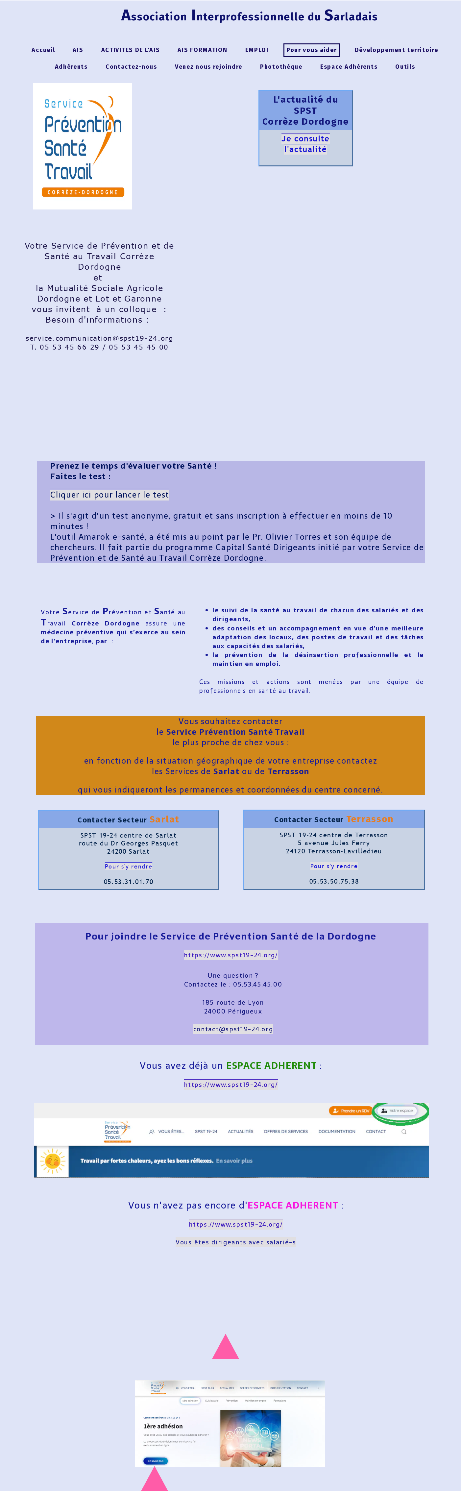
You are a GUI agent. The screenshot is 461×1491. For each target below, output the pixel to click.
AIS (78, 50)
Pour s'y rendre (128, 866)
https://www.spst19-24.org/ (231, 1085)
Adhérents (71, 66)
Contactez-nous (131, 66)
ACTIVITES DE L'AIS (130, 50)
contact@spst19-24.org (233, 1029)
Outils (405, 66)
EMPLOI (257, 50)
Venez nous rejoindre (208, 66)
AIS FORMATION (202, 50)
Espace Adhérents (348, 66)
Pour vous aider (311, 50)
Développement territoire (396, 50)
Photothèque (281, 66)
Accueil (43, 50)
